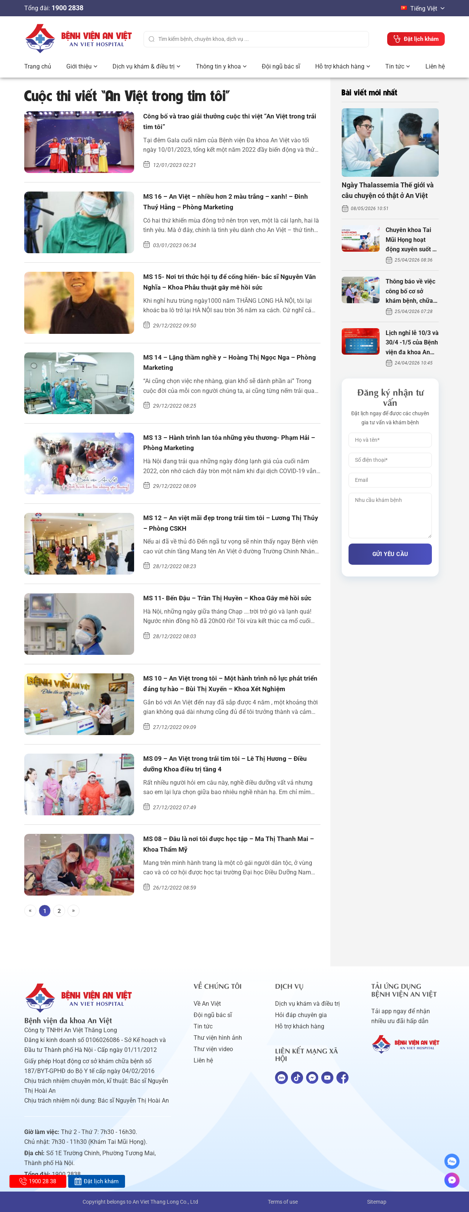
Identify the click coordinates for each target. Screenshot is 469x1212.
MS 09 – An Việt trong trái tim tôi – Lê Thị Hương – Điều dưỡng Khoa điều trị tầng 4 (229, 765)
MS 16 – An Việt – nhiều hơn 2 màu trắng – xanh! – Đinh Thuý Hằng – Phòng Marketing (229, 203)
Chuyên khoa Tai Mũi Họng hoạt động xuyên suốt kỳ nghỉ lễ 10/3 (412, 240)
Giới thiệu (79, 66)
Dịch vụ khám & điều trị (144, 66)
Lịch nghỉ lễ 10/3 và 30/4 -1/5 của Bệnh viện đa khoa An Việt (412, 343)
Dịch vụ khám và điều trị (307, 1003)
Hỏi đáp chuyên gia (301, 1015)
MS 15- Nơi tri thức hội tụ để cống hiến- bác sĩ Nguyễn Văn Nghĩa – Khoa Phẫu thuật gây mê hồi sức (226, 284)
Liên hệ (435, 66)
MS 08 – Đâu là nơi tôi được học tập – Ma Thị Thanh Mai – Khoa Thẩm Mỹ (231, 846)
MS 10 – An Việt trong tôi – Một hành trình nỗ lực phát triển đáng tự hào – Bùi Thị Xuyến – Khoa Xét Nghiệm (228, 686)
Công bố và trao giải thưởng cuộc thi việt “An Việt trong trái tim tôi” (225, 123)
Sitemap (376, 1202)
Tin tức (394, 66)
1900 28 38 (37, 1181)
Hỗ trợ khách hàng (339, 66)
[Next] (73, 911)
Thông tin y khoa (218, 66)
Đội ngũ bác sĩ (281, 66)
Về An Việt (207, 1003)
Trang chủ (37, 66)
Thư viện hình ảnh (218, 1037)
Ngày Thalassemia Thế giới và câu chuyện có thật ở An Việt (388, 190)
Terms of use (283, 1202)
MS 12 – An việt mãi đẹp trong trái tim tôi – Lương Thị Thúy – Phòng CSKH (228, 525)
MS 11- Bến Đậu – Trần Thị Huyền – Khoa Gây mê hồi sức (227, 605)
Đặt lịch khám (96, 1181)
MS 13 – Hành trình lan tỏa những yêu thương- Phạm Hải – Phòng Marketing (221, 444)
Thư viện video (213, 1049)
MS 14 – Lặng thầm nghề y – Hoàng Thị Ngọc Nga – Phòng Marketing (230, 364)
